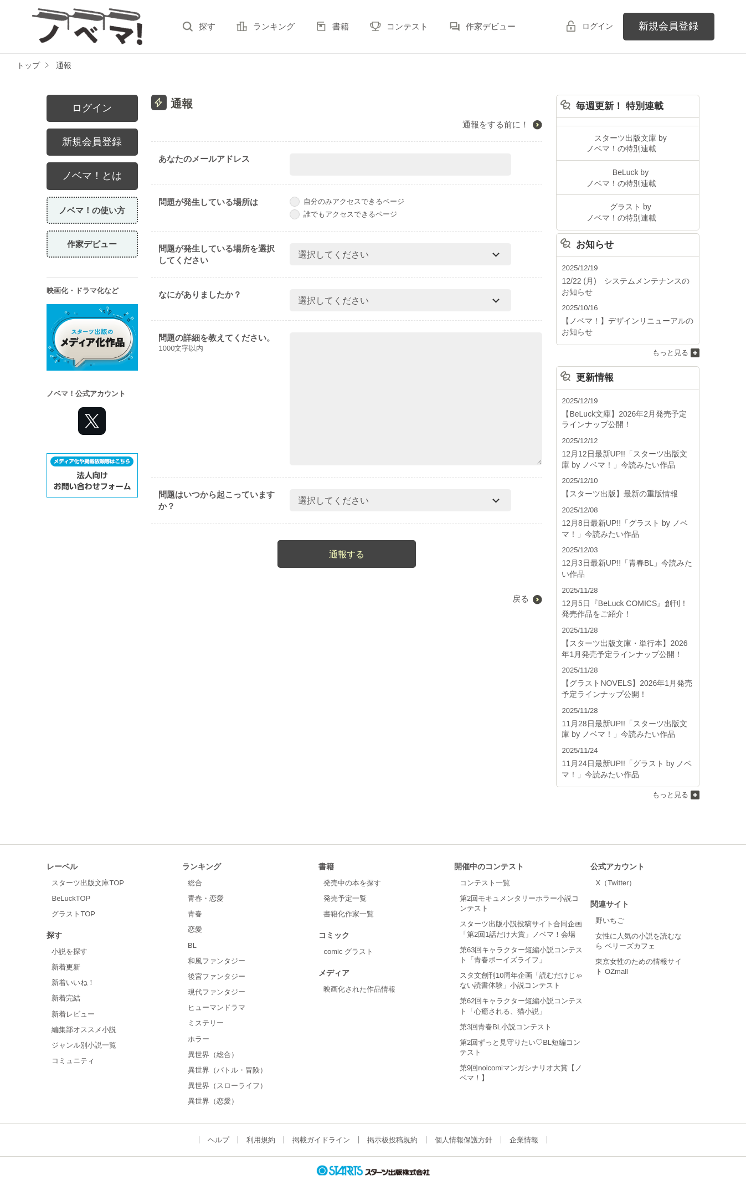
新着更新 (66, 944)
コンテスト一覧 (485, 860)
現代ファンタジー (216, 969)
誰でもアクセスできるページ (343, 214)
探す (207, 26)
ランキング (274, 26)
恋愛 (195, 906)
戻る (520, 598)
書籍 (340, 26)
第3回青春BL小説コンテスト (506, 1004)
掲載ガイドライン (321, 1117)
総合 (195, 860)
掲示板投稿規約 (392, 1117)
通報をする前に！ (495, 124)
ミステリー (206, 1000)
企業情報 (524, 1117)
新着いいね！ (73, 960)
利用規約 (260, 1117)
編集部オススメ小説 (84, 1007)
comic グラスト (348, 929)
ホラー (198, 1016)
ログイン (597, 26)
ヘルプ (218, 1117)
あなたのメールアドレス (204, 158)
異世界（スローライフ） (227, 1063)
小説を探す (70, 929)
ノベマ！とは (92, 175)
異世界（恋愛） (213, 1078)
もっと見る (670, 344)
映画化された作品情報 (359, 966)
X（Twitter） (615, 860)
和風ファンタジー (216, 938)
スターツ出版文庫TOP (88, 860)
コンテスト (407, 26)
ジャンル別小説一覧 (84, 1022)
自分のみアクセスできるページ (347, 201)
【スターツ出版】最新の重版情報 (616, 482)
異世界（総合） (213, 1031)
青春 (195, 891)
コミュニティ (73, 1038)
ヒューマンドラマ (216, 985)
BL (192, 922)
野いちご (609, 897)
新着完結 (66, 975)
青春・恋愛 (206, 875)
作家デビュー (491, 26)
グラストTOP (73, 891)
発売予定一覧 (345, 875)
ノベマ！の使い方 (92, 210)
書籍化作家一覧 (348, 891)
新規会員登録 (668, 26)
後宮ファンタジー (216, 954)
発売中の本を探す (352, 860)
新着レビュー (73, 991)
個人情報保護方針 (463, 1117)
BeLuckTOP (71, 875)
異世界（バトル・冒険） (227, 1047)
